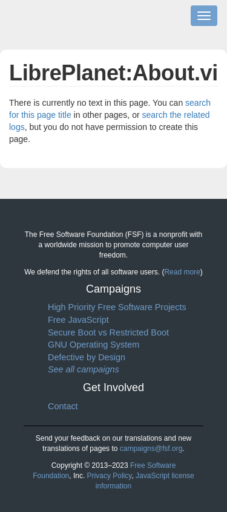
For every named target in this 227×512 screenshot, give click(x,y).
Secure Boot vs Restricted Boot (108, 332)
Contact (63, 406)
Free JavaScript (78, 320)
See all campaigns (83, 369)
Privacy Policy (109, 475)
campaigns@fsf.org (151, 448)
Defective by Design (86, 357)
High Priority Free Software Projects (117, 307)
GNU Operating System (93, 344)
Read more (182, 272)
